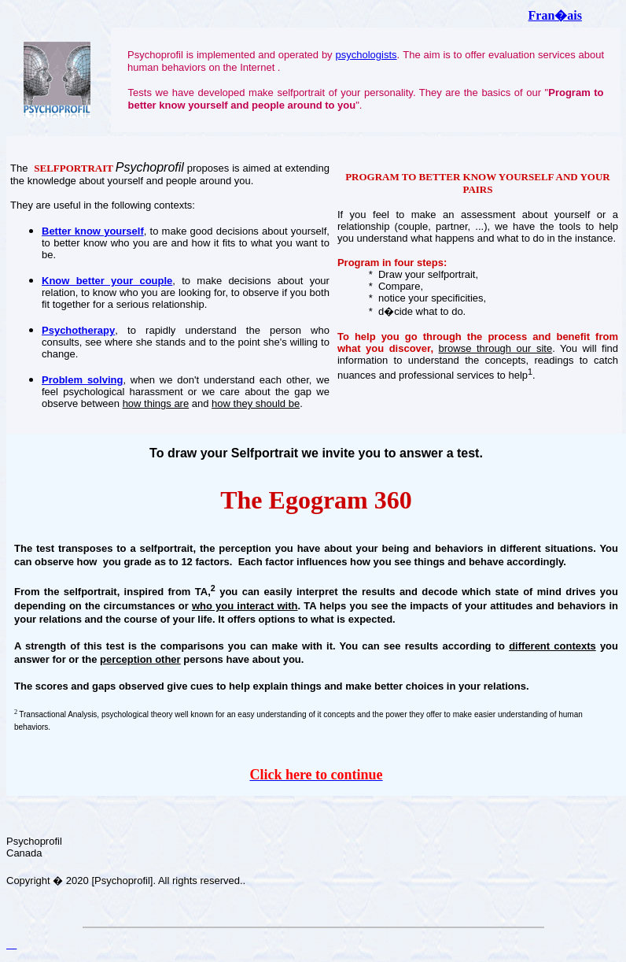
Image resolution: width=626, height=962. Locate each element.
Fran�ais (555, 15)
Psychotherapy (78, 330)
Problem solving (82, 380)
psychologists (365, 55)
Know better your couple (107, 281)
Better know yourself (93, 231)
